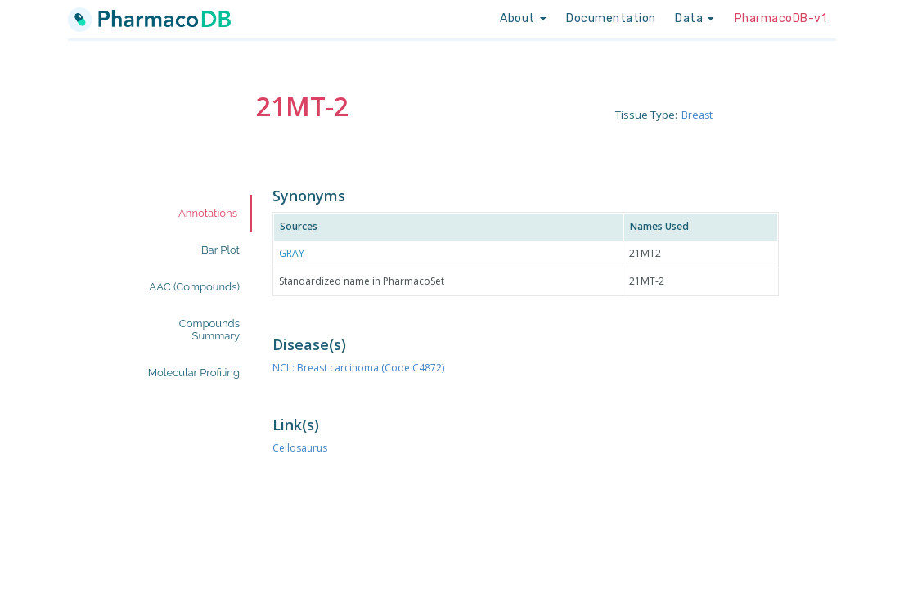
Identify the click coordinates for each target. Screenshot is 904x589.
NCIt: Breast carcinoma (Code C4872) (358, 368)
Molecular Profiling (194, 372)
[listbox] (523, 19)
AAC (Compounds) (194, 287)
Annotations (207, 213)
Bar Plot (220, 250)
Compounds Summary (209, 329)
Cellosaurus (299, 448)
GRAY (291, 253)
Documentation (611, 18)
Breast (697, 114)
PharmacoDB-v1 (781, 18)
